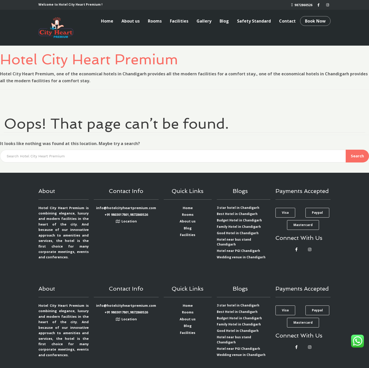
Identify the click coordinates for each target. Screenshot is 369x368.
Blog (224, 21)
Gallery (204, 21)
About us (130, 21)
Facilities (179, 21)
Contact (287, 21)
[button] (285, 213)
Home (107, 21)
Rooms (155, 21)
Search (357, 155)
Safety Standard (254, 21)
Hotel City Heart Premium (89, 59)
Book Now (315, 21)
